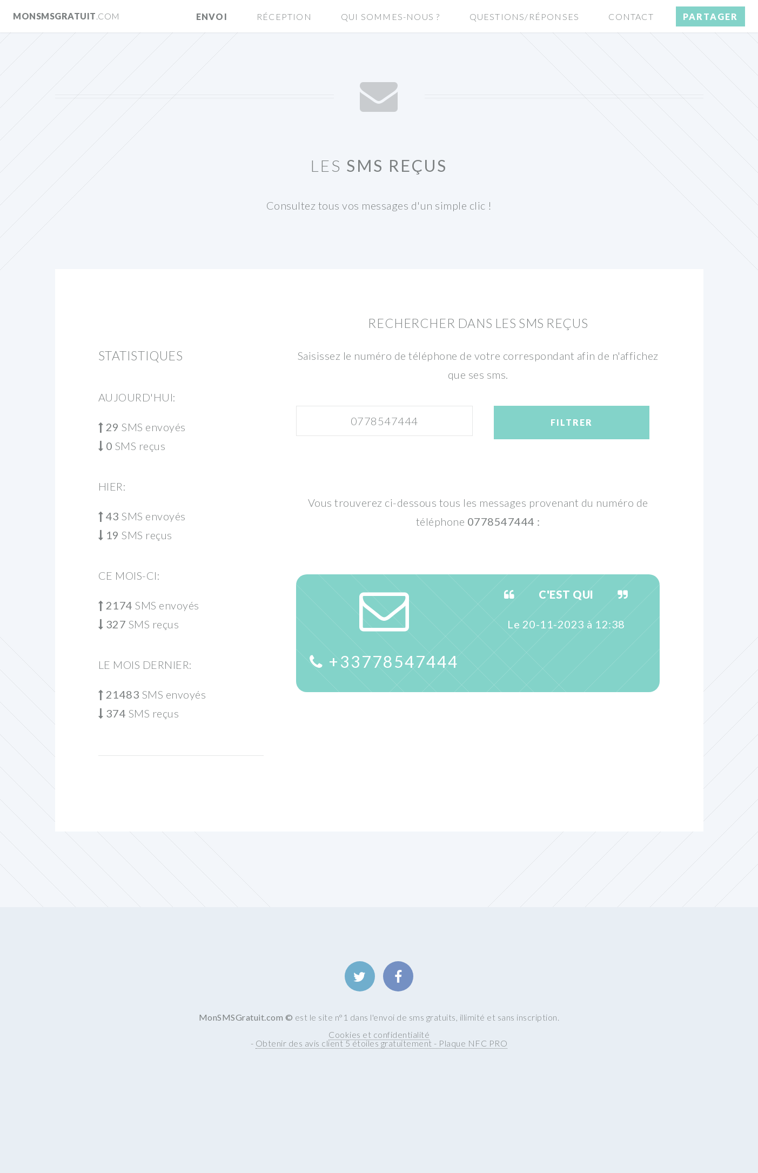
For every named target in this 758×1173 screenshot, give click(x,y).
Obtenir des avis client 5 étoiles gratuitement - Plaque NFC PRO (382, 1043)
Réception (284, 16)
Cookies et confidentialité (379, 1034)
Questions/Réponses (524, 16)
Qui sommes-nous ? (390, 16)
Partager (710, 16)
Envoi (211, 16)
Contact (630, 16)
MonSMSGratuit (66, 16)
